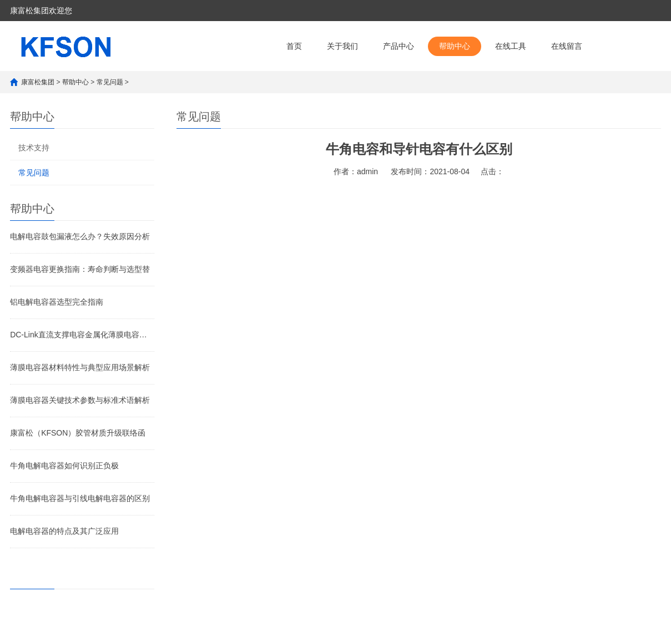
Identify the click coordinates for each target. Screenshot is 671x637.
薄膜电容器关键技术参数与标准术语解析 (80, 400)
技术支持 (33, 147)
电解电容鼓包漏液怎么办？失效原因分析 (80, 236)
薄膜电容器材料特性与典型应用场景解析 (80, 367)
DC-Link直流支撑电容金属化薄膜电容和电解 (82, 334)
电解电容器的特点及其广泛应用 (64, 531)
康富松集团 (37, 82)
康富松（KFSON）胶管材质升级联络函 (77, 432)
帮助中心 (454, 46)
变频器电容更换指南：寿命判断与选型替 (80, 269)
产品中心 (398, 46)
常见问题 (110, 82)
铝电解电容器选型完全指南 (56, 301)
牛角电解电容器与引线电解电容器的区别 (80, 498)
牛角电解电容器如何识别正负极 (64, 465)
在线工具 (510, 46)
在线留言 (566, 46)
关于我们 (342, 46)
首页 (294, 46)
